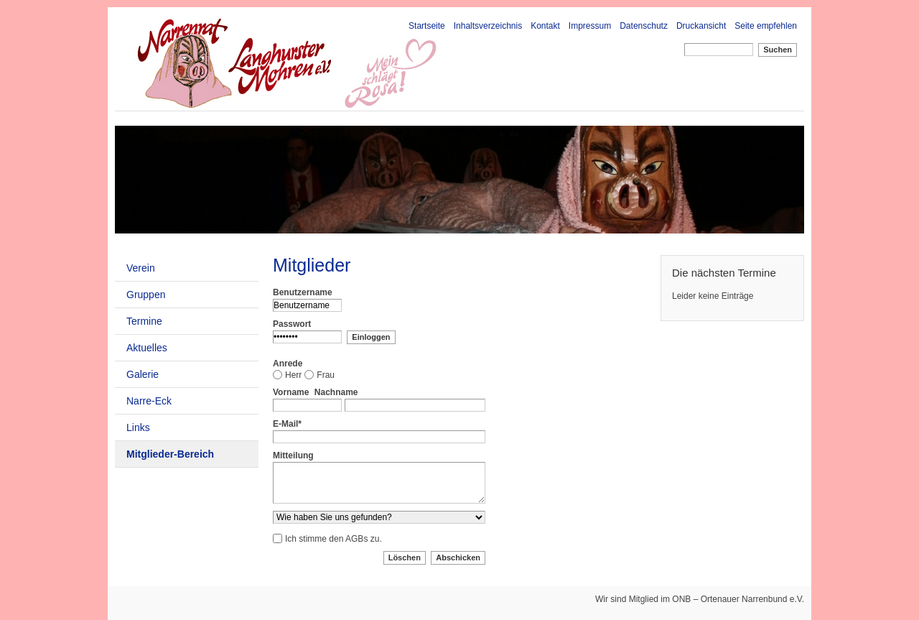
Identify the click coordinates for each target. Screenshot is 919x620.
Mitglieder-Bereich (170, 454)
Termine (144, 321)
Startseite (427, 26)
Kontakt (545, 26)
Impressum (590, 26)
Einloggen (371, 337)
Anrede (287, 363)
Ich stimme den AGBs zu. (333, 539)
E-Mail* (287, 424)
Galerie (142, 374)
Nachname (336, 392)
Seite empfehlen (765, 26)
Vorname (291, 392)
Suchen (777, 49)
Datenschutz (644, 26)
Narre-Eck (149, 401)
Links (138, 427)
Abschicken (458, 557)
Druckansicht (701, 26)
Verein (140, 268)
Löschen (404, 557)
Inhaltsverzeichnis (488, 26)
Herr (293, 375)
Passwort (292, 324)
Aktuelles (146, 347)
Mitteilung (293, 455)
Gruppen (145, 294)
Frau (326, 375)
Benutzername (302, 292)
